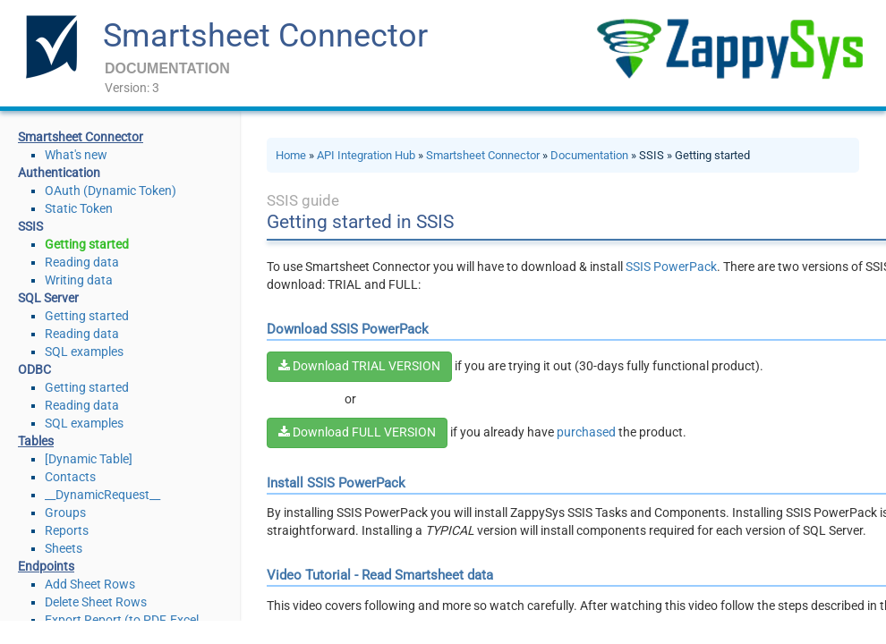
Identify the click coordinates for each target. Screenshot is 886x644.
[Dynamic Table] (88, 459)
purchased (586, 432)
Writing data (79, 280)
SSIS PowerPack (671, 266)
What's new (76, 155)
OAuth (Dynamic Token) (110, 190)
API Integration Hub (366, 155)
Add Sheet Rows (90, 584)
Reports (67, 530)
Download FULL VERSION (357, 432)
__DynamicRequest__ (102, 494)
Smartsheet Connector (265, 36)
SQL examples (84, 351)
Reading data (82, 262)
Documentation (589, 155)
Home (291, 155)
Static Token (79, 208)
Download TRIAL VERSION (359, 366)
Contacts (70, 477)
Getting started (87, 244)
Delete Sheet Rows (96, 602)
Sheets (63, 548)
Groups (65, 512)
